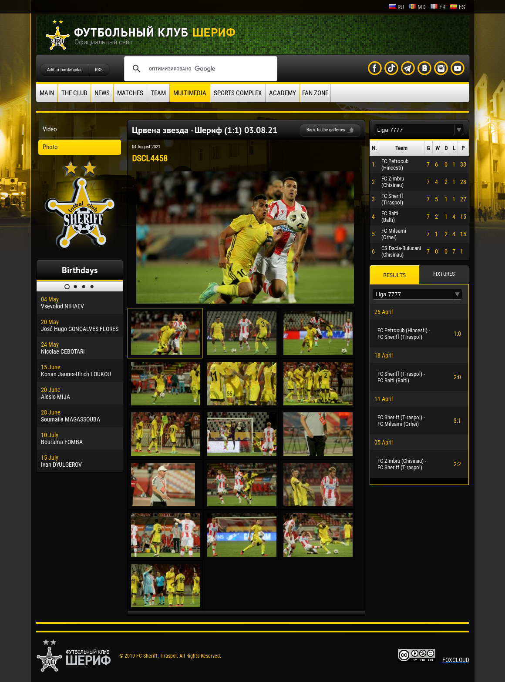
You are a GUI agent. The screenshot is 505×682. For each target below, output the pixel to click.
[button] (459, 129)
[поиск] (199, 69)
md (417, 6)
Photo (50, 147)
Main (47, 93)
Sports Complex (238, 93)
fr (437, 6)
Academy (282, 93)
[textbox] (414, 129)
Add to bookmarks (64, 70)
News (102, 93)
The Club (74, 93)
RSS (99, 70)
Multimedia (189, 93)
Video (50, 129)
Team (158, 93)
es (457, 6)
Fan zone (315, 93)
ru (396, 6)
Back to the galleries (325, 130)
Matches (130, 93)
